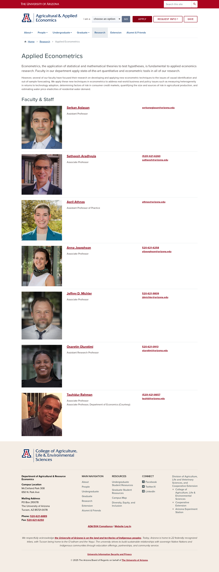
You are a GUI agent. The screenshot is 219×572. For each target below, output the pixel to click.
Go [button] (127, 19)
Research (100, 32)
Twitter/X (151, 486)
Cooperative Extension (182, 504)
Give (191, 19)
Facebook (151, 482)
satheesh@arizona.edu (155, 160)
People (42, 32)
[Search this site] (178, 4)
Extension (115, 32)
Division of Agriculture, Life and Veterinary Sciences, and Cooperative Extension (185, 481)
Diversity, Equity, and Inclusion (123, 504)
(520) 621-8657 (151, 394)
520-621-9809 (150, 293)
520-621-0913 (150, 346)
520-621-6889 (38, 516)
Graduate (82, 32)
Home (31, 41)
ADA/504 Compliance (100, 526)
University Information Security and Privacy (109, 554)
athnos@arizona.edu (153, 202)
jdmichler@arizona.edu (155, 297)
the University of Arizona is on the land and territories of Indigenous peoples (98, 538)
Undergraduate (61, 32)
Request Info (167, 19)
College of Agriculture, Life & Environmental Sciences (185, 494)
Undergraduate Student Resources (122, 483)
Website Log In (122, 526)
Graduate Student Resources (122, 491)
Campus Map (119, 497)
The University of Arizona (135, 560)
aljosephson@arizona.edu (156, 251)
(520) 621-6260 (151, 156)
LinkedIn (150, 491)
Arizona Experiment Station (186, 511)
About (27, 32)
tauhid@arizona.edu (153, 398)
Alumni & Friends (136, 32)
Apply (142, 19)
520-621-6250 (35, 520)
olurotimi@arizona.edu (155, 350)
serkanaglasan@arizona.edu (158, 107)
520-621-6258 (150, 247)
